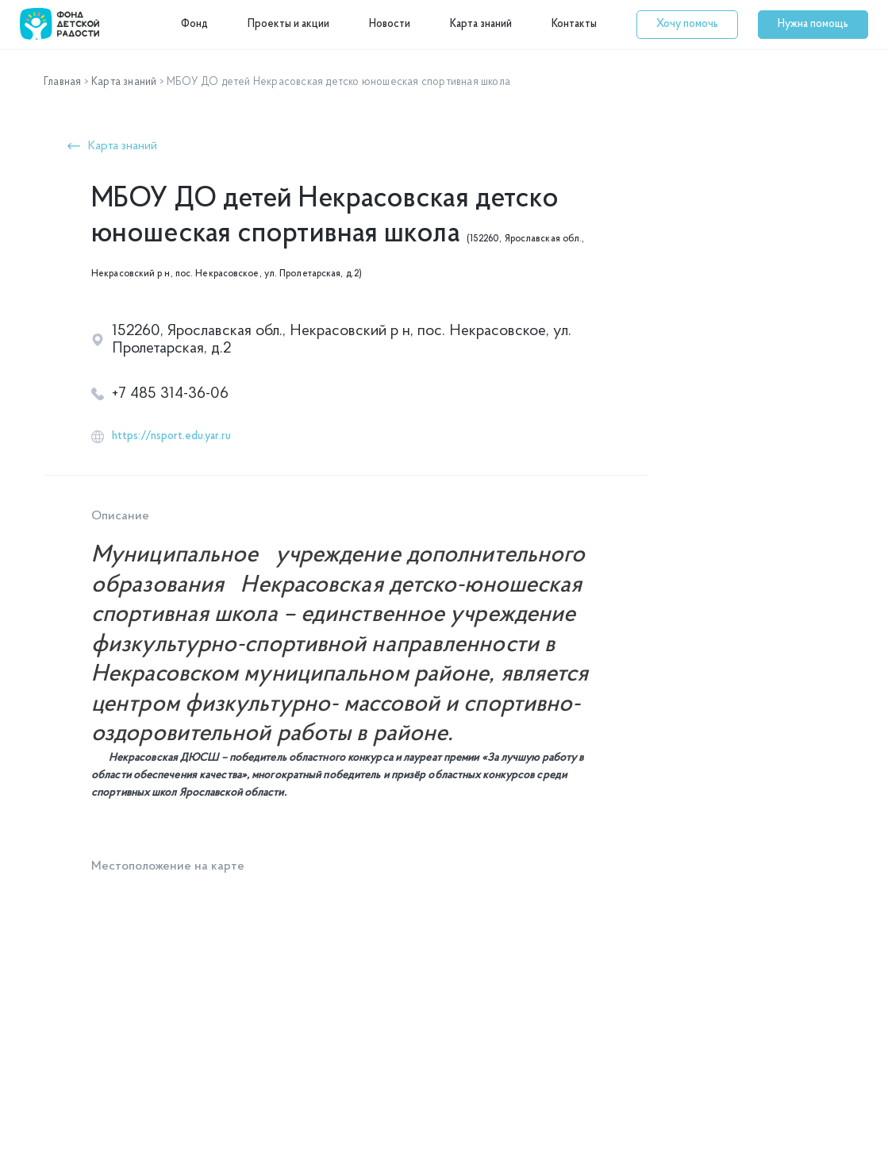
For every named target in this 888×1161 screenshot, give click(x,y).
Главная (62, 82)
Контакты (574, 24)
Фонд (194, 24)
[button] (687, 24)
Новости (389, 24)
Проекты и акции (288, 24)
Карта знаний (481, 24)
